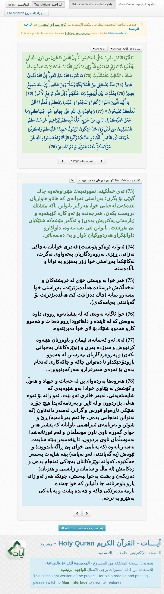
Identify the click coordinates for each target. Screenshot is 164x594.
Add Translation (82, 528)
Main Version (137, 4)
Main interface (117, 33)
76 (29, 93)
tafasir (18, 4)
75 (121, 93)
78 (53, 146)
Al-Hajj (125, 48)
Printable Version (92, 4)
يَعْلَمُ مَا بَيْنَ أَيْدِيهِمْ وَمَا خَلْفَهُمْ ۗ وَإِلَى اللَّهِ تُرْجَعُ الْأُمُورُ (75, 93)
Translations (48, 4)
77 (100, 111)
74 (119, 84)
